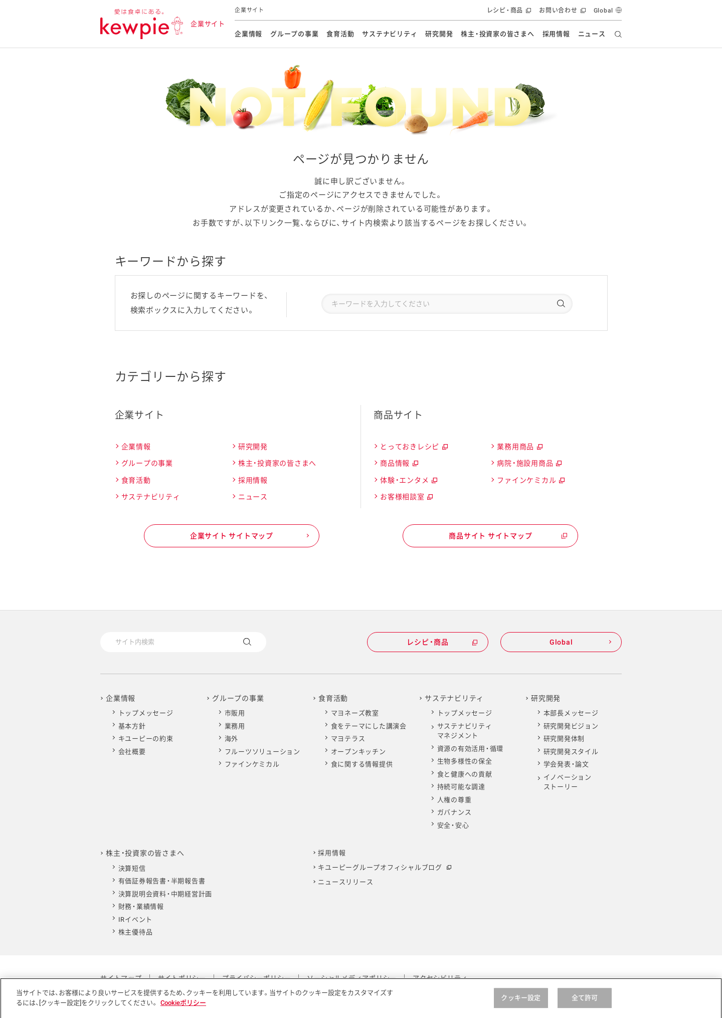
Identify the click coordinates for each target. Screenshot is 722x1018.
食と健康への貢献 (464, 774)
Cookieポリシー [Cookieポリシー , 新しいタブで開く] (183, 1009)
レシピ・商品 (508, 13)
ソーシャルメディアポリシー (352, 978)
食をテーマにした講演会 (369, 726)
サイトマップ (121, 978)
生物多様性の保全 (464, 761)
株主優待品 (135, 932)
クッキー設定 (520, 1004)
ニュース (592, 34)
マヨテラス (348, 738)
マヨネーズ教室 (355, 713)
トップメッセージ (145, 713)
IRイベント (135, 919)
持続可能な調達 (461, 786)
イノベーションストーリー (568, 782)
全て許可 (585, 1004)
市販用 (235, 713)
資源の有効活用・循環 (470, 748)
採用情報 (556, 34)
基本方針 (132, 726)
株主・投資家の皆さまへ (497, 34)
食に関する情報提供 (362, 764)
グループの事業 (294, 34)
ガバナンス (454, 812)
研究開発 (439, 34)
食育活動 (340, 34)
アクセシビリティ (440, 978)
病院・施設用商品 (529, 463)
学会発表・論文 (566, 764)
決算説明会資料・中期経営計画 (165, 894)
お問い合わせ (561, 13)
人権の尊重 (454, 799)
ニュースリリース (345, 882)
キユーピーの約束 (145, 738)
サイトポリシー (182, 978)
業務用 (235, 726)
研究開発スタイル (571, 751)
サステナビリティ (389, 34)
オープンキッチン (358, 751)
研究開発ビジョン (571, 726)
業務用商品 (519, 447)
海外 (232, 738)
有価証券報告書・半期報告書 (162, 881)
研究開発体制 (564, 738)
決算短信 (132, 868)
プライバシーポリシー (256, 978)
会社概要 (132, 751)
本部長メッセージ (571, 713)
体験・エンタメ (408, 480)
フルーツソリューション (262, 751)
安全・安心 (453, 825)
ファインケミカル (530, 480)
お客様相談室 (406, 497)
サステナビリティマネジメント (464, 731)
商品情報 (398, 463)
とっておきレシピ (413, 447)
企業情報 (248, 34)
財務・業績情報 (141, 906)
